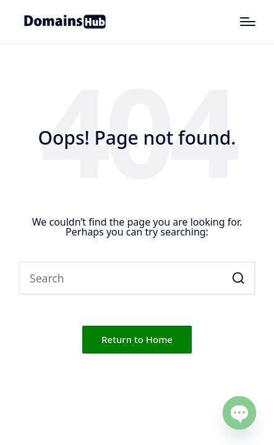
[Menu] (247, 21)
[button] (238, 278)
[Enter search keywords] (137, 278)
